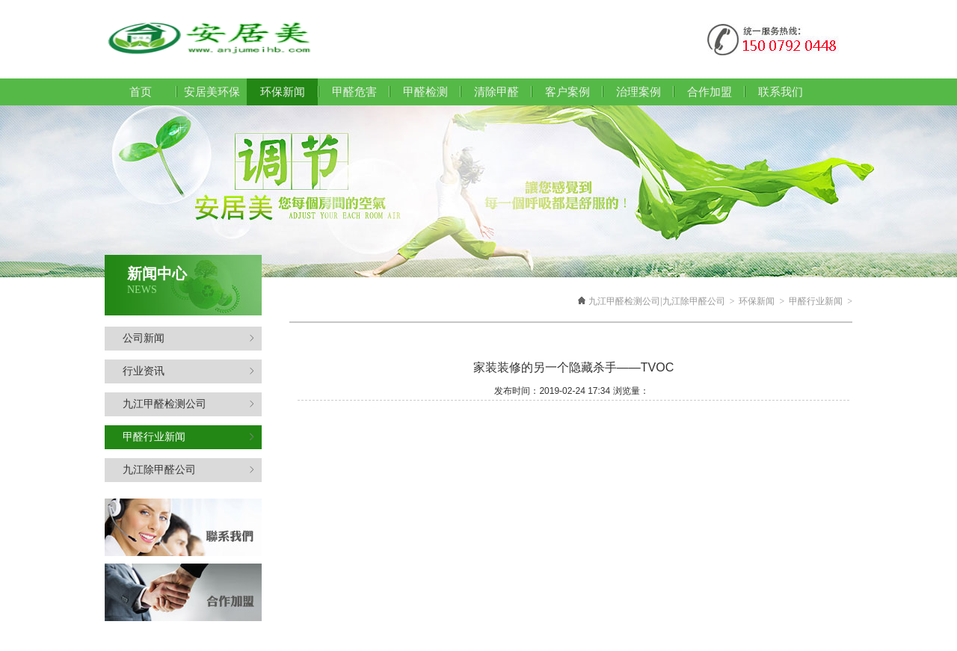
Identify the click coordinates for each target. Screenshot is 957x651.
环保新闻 (757, 301)
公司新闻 (188, 338)
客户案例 (567, 92)
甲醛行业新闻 (188, 436)
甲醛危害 (354, 92)
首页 (140, 92)
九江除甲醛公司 (188, 469)
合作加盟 (709, 92)
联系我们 (780, 92)
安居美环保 (212, 92)
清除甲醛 (496, 92)
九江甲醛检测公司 (188, 404)
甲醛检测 (425, 92)
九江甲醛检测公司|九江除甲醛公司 (656, 301)
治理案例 (638, 92)
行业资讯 (188, 371)
